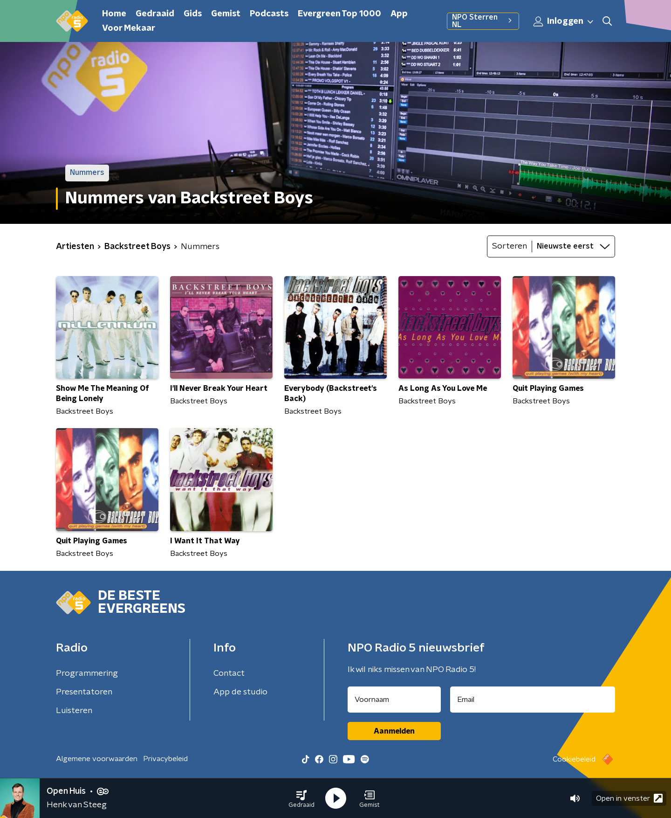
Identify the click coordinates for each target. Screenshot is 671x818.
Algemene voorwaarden (96, 759)
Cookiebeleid (574, 759)
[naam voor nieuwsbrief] (394, 699)
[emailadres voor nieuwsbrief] (533, 699)
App (399, 14)
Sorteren (509, 246)
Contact (229, 673)
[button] (301, 798)
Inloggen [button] (564, 21)
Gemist (225, 14)
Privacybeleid (165, 759)
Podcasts (269, 14)
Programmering (87, 673)
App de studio (240, 692)
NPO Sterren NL (483, 21)
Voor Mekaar (128, 28)
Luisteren (74, 711)
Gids (193, 14)
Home (114, 14)
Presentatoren (84, 692)
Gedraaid (155, 14)
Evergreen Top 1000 (339, 14)
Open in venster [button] (629, 798)
